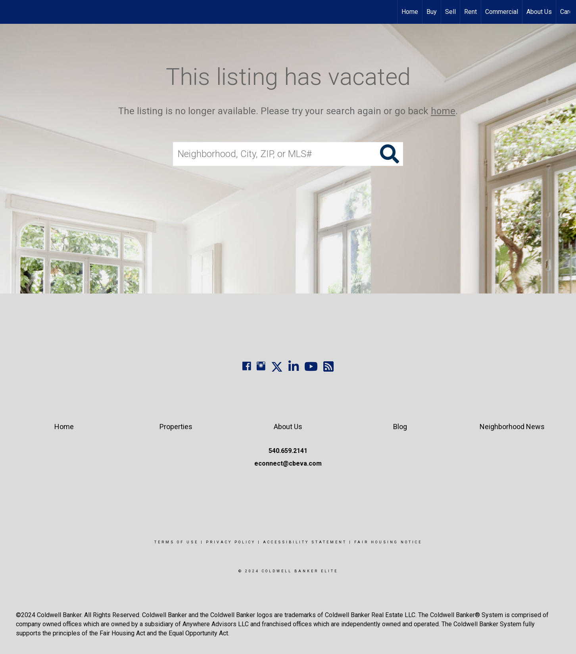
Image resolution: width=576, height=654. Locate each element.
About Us (539, 11)
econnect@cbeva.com (288, 463)
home (443, 111)
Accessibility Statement (305, 542)
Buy (431, 11)
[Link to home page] (10, 12)
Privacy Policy (230, 542)
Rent (470, 11)
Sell (450, 11)
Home (409, 11)
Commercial (501, 11)
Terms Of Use (176, 542)
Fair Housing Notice (388, 542)
